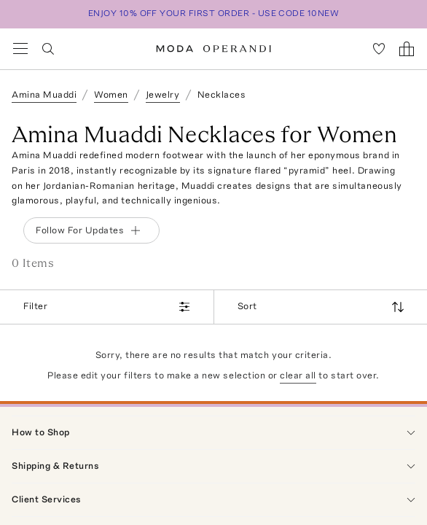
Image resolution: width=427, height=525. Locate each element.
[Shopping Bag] (406, 49)
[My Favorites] (379, 49)
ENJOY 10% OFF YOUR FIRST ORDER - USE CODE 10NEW (214, 13)
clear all (298, 375)
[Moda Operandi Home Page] (214, 48)
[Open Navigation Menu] (20, 49)
